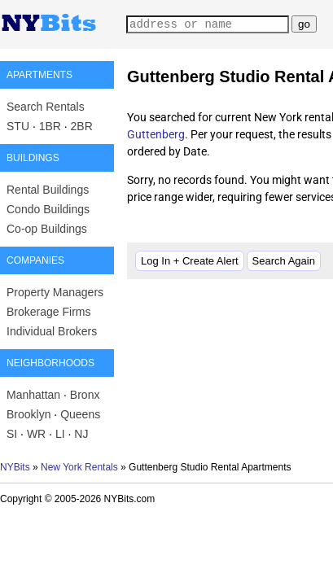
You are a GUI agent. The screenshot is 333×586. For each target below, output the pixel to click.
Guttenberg (76, 223)
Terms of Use (270, 536)
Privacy (222, 536)
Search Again (208, 421)
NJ (271, 85)
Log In (93, 536)
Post (191, 536)
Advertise (131, 536)
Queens (175, 85)
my (264, 25)
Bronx (219, 85)
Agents (256, 61)
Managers (192, 61)
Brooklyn (123, 85)
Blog (166, 536)
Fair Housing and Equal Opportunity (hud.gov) (172, 559)
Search (59, 61)
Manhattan (65, 85)
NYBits (50, 459)
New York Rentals (108, 459)
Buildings (121, 61)
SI (248, 85)
